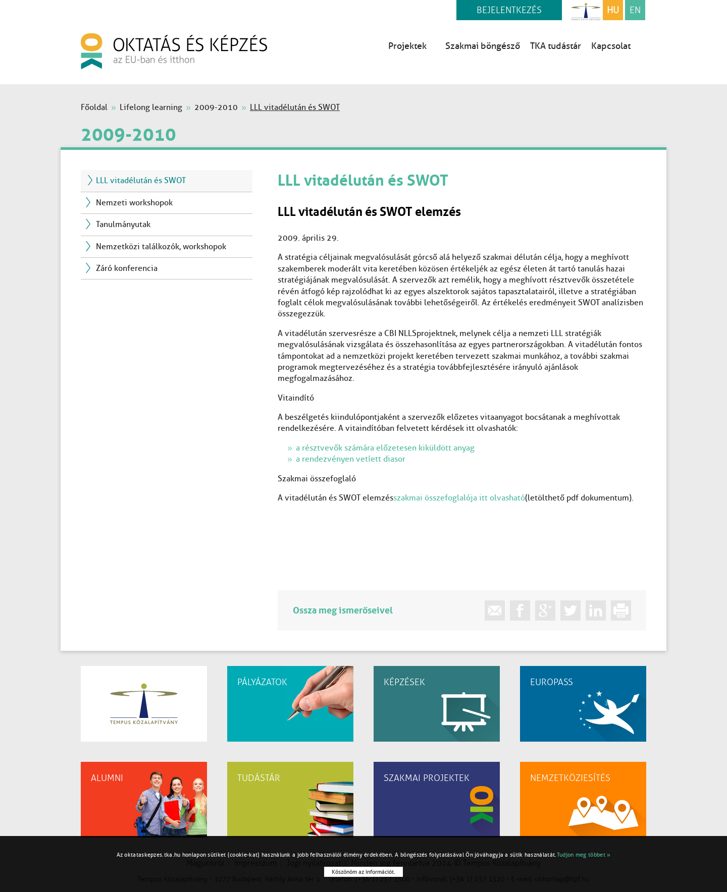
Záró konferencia (127, 268)
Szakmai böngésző (482, 45)
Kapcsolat (611, 45)
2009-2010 (216, 107)
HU (613, 10)
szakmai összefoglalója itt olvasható (459, 498)
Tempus (585, 10)
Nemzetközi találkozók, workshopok (161, 246)
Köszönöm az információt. (363, 871)
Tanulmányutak (123, 224)
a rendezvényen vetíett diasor (350, 459)
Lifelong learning (151, 107)
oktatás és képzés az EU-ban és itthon (174, 51)
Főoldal (94, 107)
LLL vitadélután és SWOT (141, 180)
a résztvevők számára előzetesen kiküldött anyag (385, 448)
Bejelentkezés (509, 10)
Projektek (411, 45)
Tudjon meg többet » (584, 854)
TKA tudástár (555, 45)
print (621, 610)
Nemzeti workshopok (134, 202)
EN (635, 10)
